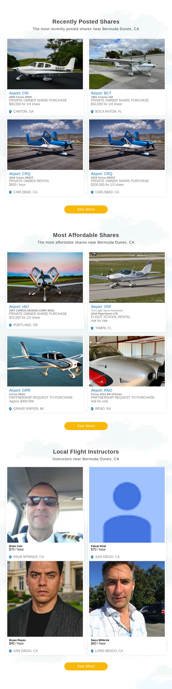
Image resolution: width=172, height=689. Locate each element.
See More (86, 209)
